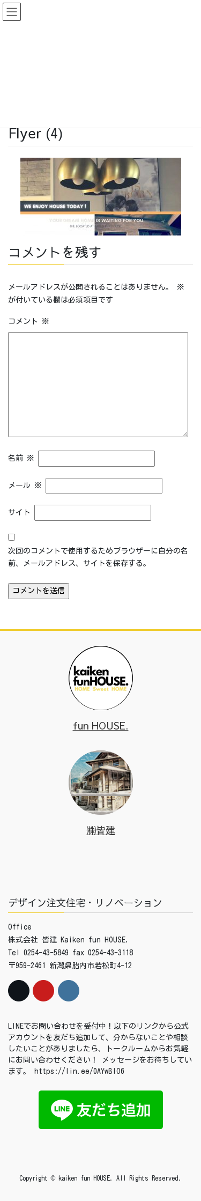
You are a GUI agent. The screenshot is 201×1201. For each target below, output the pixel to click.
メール (25, 485)
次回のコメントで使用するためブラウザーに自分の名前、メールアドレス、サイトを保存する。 (98, 557)
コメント (28, 321)
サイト (19, 512)
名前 (21, 458)
